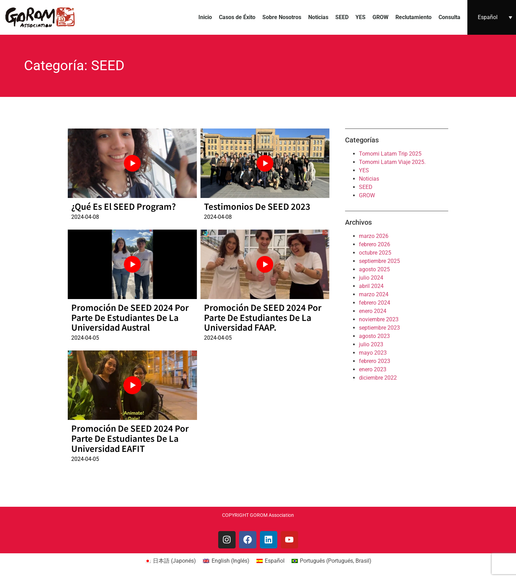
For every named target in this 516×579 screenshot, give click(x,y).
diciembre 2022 (378, 377)
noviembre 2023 (379, 319)
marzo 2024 (373, 294)
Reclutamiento (413, 17)
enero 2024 (372, 311)
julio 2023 (371, 344)
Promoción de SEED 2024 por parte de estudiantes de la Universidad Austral (130, 317)
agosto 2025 (374, 269)
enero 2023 (372, 369)
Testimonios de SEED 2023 (257, 206)
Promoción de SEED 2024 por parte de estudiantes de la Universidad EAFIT (130, 438)
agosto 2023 (374, 336)
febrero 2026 (374, 244)
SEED (342, 17)
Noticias (318, 17)
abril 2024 (371, 286)
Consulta (449, 17)
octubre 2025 (375, 252)
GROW (380, 17)
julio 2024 (371, 277)
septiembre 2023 (379, 327)
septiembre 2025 (379, 261)
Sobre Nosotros (281, 17)
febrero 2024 (374, 302)
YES (360, 17)
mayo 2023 (373, 352)
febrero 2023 (374, 361)
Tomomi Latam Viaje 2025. (392, 162)
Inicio (205, 17)
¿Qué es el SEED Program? (123, 206)
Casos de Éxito (237, 17)
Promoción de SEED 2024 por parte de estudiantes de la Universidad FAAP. (262, 317)
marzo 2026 (373, 236)
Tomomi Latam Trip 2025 (390, 153)
